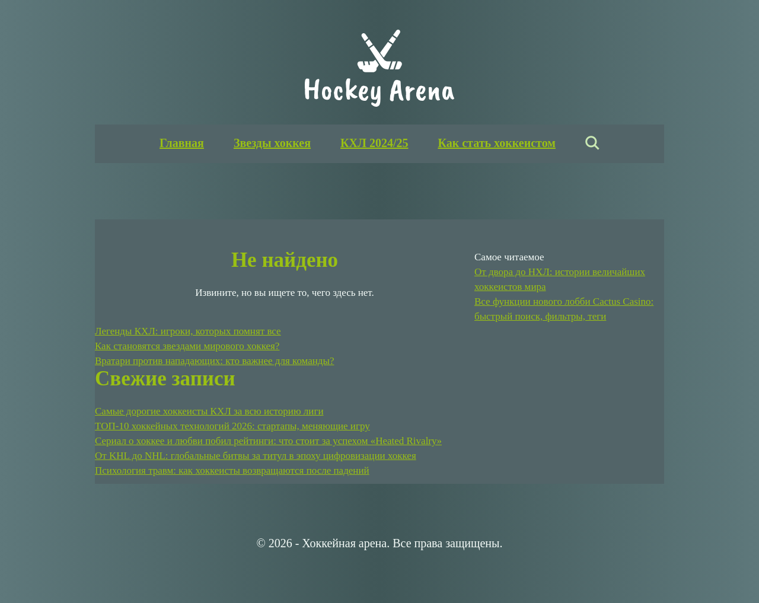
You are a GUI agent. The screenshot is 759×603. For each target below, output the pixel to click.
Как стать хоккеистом (496, 142)
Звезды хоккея (272, 142)
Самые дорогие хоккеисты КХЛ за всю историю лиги (209, 411)
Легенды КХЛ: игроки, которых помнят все (188, 331)
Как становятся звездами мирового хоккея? (187, 346)
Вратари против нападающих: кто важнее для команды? (214, 360)
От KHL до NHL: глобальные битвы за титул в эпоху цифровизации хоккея (255, 455)
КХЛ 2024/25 (374, 142)
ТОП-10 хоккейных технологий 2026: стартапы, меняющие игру (232, 426)
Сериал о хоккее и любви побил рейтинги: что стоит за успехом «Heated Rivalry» (268, 440)
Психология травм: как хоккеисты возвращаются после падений (232, 470)
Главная (182, 142)
